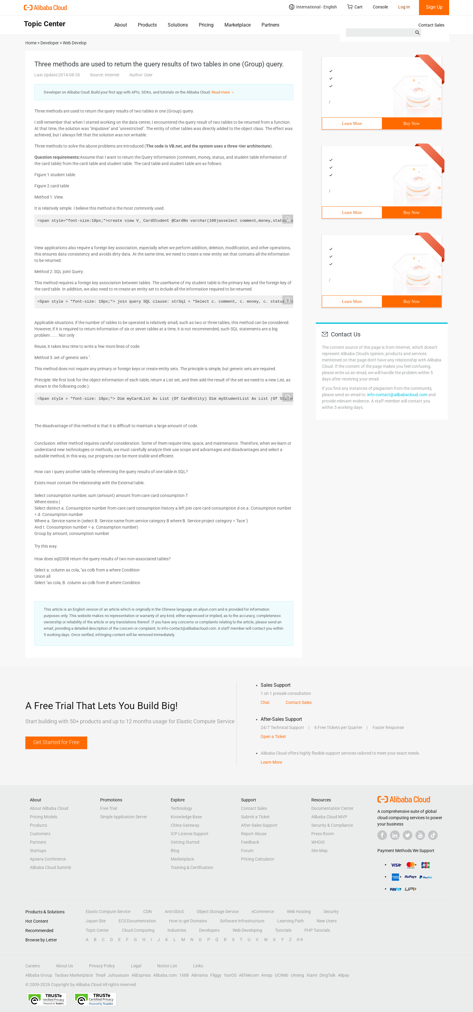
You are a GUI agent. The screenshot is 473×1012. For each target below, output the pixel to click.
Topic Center (97, 930)
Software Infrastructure (242, 920)
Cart (355, 6)
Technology (181, 808)
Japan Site (96, 920)
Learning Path (290, 920)
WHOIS (318, 842)
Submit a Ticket (255, 816)
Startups (38, 850)
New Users (327, 920)
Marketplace (237, 25)
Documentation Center (332, 808)
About (120, 25)
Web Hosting (299, 911)
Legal (136, 965)
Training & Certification (192, 867)
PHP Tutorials (317, 930)
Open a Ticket (273, 736)
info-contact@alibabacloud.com (397, 394)
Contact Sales (431, 25)
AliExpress (141, 975)
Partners (270, 25)
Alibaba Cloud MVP (329, 816)
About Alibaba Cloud (49, 808)
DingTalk (327, 975)
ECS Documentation (137, 920)
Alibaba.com (165, 975)
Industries (176, 930)
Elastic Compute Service (108, 911)
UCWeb (281, 975)
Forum (247, 850)
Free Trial (108, 808)
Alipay (343, 975)
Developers (209, 930)
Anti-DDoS (174, 911)
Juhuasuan (118, 975)
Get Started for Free (56, 742)
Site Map (319, 850)
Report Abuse (253, 833)
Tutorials (283, 930)
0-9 (300, 939)
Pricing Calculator (257, 859)
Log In (404, 7)
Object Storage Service (218, 911)
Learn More (352, 123)
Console (380, 7)
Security (331, 911)
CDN (147, 911)
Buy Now (411, 123)
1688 (184, 975)
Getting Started (185, 842)
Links (198, 965)
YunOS (230, 975)
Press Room (322, 833)
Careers (32, 965)
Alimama (199, 975)
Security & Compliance (332, 825)
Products (147, 25)
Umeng (297, 975)
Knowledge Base (186, 816)
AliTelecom (249, 975)
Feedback (250, 842)
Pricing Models (43, 816)
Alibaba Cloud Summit (50, 867)
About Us (64, 965)
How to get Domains (188, 920)
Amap (266, 975)
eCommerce (263, 911)
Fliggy (215, 975)
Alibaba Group (38, 975)
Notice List (167, 965)
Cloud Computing (138, 930)
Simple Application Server (123, 816)
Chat (265, 702)
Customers (40, 833)
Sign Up (434, 7)
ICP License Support (189, 833)
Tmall (100, 975)
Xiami (311, 975)
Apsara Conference (48, 859)
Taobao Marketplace (74, 975)
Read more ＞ (223, 92)
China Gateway (185, 825)
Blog (175, 850)
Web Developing (247, 930)
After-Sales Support (259, 825)
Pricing (206, 25)
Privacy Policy (102, 965)
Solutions (178, 25)
